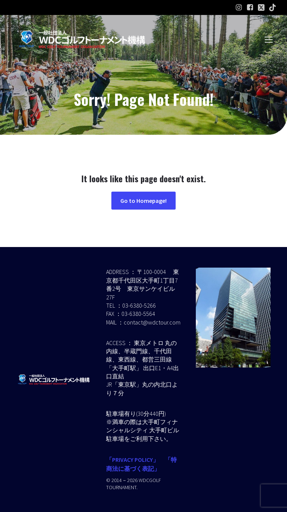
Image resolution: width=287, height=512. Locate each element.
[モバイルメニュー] (268, 39)
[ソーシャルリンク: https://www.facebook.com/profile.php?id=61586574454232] (250, 7)
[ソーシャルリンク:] (261, 7)
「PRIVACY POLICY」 (132, 459)
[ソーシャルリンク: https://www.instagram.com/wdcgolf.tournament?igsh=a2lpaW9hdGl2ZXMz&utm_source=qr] (238, 7)
